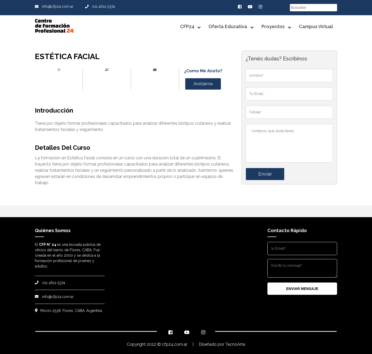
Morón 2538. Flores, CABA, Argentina (68, 311)
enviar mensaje (302, 289)
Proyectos (273, 26)
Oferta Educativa (227, 26)
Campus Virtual (316, 26)
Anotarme (203, 83)
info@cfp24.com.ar (54, 6)
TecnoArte (235, 344)
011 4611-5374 (100, 6)
